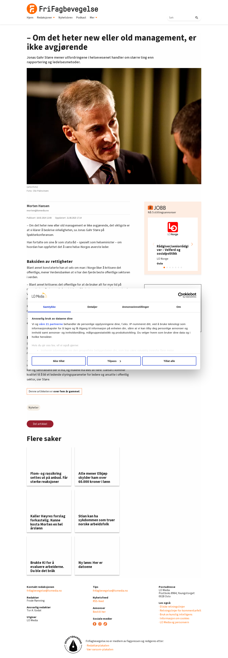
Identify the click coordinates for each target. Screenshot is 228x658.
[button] (192, 244)
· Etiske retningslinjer (172, 607)
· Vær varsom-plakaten (99, 649)
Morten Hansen (38, 206)
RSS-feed (98, 601)
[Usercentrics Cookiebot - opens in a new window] (174, 295)
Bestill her (99, 612)
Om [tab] (174, 306)
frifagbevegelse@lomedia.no (44, 591)
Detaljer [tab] (94, 306)
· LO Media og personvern (174, 622)
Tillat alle (165, 360)
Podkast (81, 18)
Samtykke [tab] (54, 306)
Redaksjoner (46, 18)
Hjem (30, 18)
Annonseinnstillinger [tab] (134, 306)
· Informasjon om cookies (174, 618)
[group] (173, 244)
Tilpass (114, 360)
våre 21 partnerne (57, 324)
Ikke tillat (62, 360)
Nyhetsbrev (65, 18)
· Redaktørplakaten (97, 646)
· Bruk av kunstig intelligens (175, 614)
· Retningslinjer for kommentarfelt (180, 611)
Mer (93, 18)
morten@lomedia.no (38, 210)
